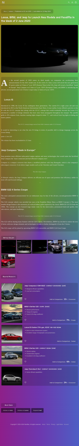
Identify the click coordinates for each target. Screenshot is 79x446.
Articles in (8, 410)
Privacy (53, 424)
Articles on (23, 410)
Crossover (72, 299)
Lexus (11, 11)
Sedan (73, 341)
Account (66, 424)
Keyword (37, 410)
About (43, 424)
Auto (5, 11)
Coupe (73, 320)
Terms (48, 424)
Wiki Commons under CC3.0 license (51, 124)
